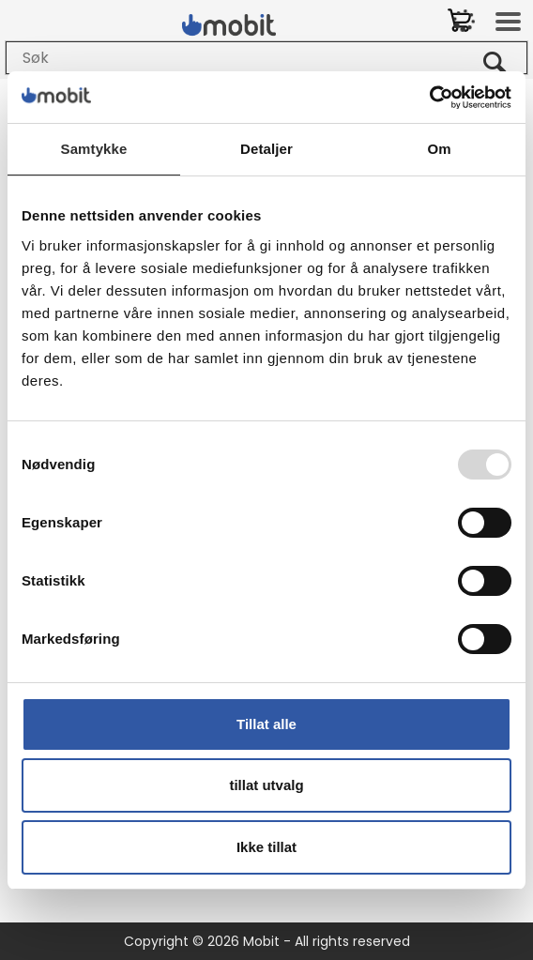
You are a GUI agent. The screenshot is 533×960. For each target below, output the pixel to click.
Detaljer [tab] (266, 149)
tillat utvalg (266, 785)
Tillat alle (266, 724)
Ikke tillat (266, 847)
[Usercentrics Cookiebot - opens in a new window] (429, 97)
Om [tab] (438, 149)
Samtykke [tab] (94, 149)
